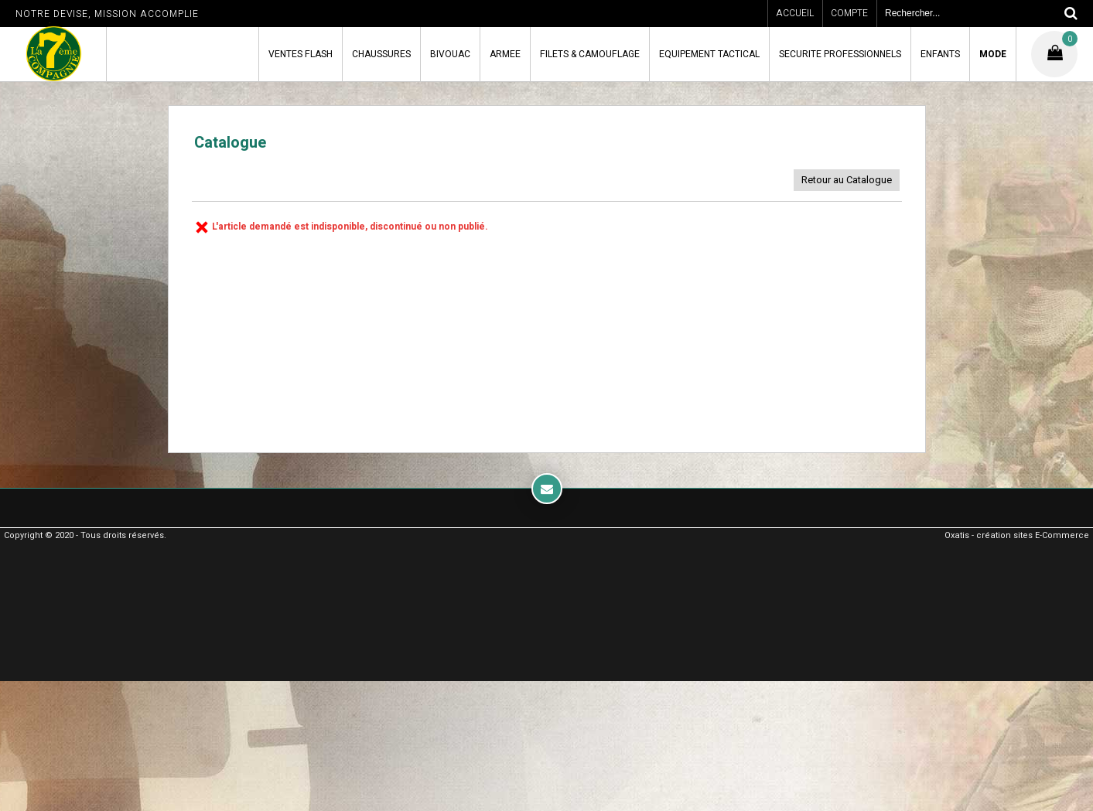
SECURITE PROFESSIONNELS (840, 54)
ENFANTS (940, 54)
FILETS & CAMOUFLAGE (590, 54)
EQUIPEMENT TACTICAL (709, 54)
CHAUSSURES (381, 54)
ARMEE (505, 54)
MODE (992, 54)
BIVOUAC (450, 54)
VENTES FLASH (300, 54)
